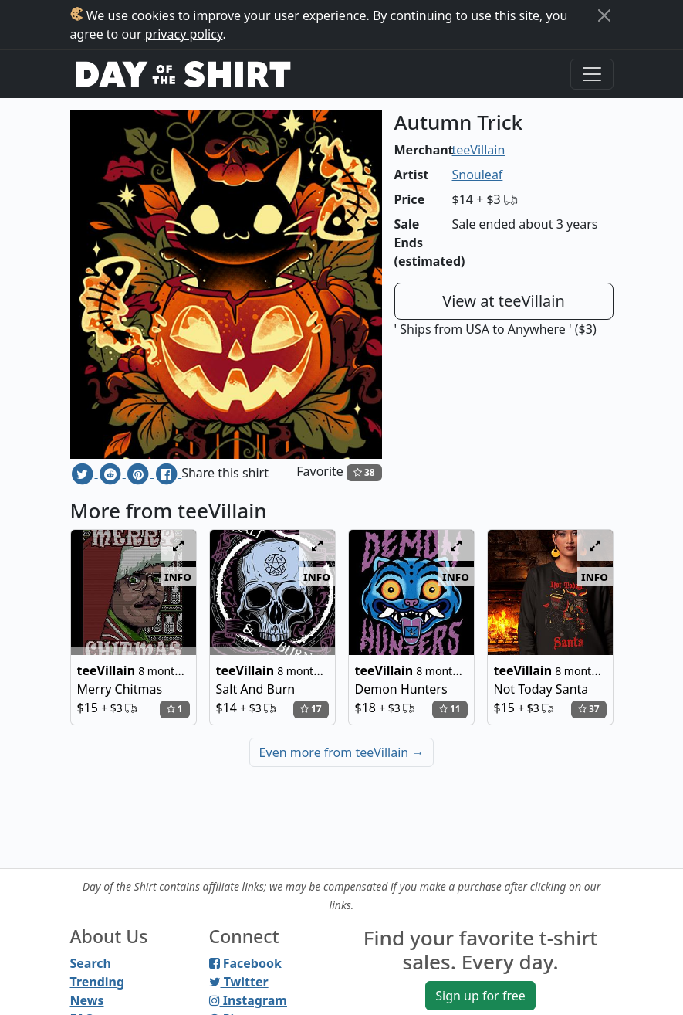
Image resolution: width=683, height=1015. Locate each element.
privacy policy (184, 33)
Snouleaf (477, 174)
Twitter (239, 981)
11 (450, 708)
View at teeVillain (503, 300)
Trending (97, 981)
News (87, 1000)
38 (364, 472)
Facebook (245, 963)
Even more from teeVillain (341, 752)
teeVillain (478, 149)
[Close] (604, 15)
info (177, 576)
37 (589, 708)
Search (90, 963)
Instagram (248, 1000)
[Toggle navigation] (592, 74)
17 (311, 708)
